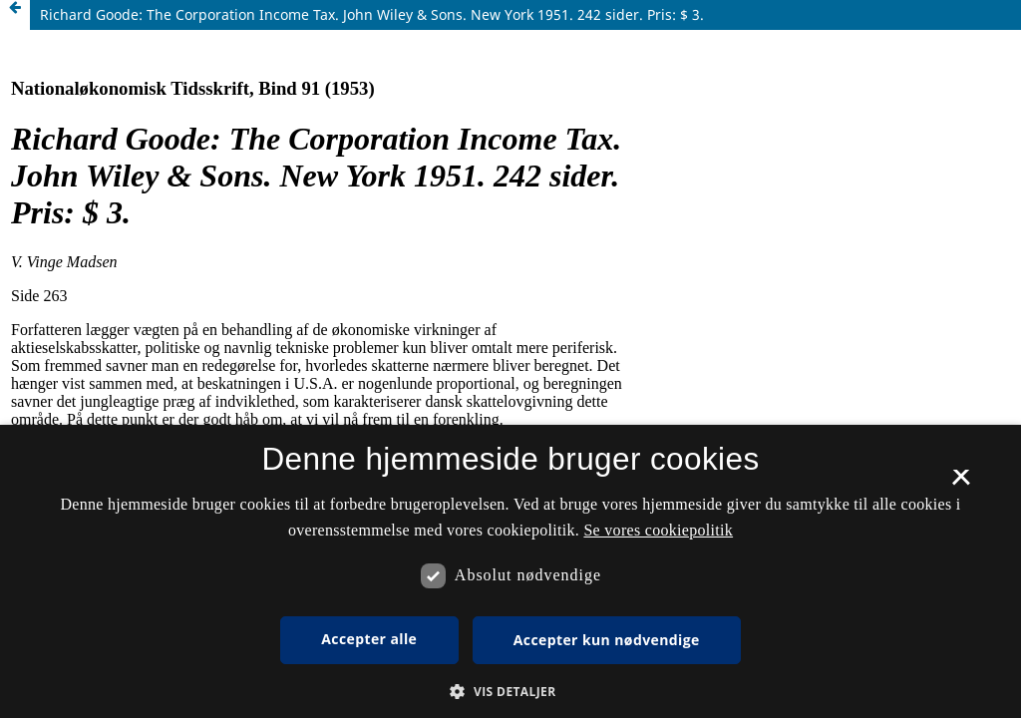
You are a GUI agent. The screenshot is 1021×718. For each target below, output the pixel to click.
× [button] (960, 484)
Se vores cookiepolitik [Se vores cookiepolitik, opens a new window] (658, 530)
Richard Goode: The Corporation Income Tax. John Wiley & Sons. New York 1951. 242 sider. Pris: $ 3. (372, 14)
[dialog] (510, 571)
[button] (510, 691)
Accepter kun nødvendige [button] (606, 639)
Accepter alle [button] (369, 638)
